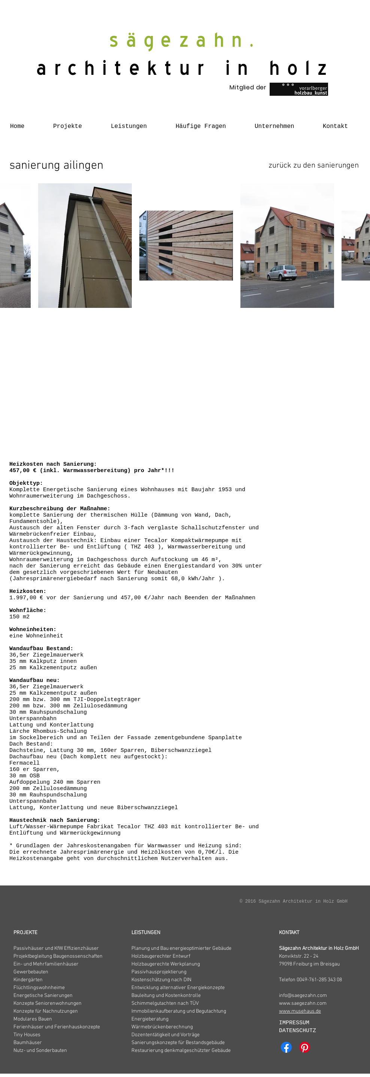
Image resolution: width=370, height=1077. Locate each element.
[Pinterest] (304, 1047)
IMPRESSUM (296, 1023)
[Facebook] (286, 1047)
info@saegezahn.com (303, 995)
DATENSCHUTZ (297, 1031)
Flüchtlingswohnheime (39, 988)
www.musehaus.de (300, 1011)
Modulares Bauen (32, 1019)
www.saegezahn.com (303, 1003)
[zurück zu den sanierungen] (313, 165)
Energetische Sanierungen (43, 995)
